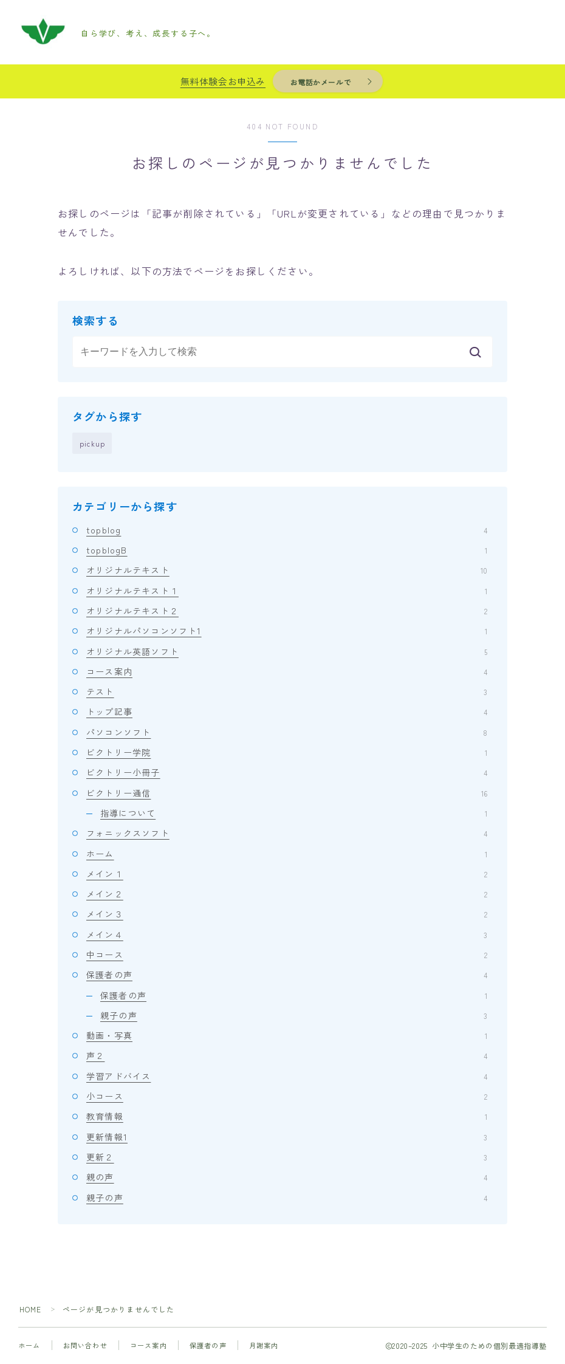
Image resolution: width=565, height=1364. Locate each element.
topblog (286, 530)
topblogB (286, 550)
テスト (286, 692)
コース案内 (286, 672)
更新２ (286, 1157)
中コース (286, 955)
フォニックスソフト (286, 834)
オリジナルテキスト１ (286, 591)
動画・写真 (286, 1036)
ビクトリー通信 (286, 793)
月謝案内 (264, 1346)
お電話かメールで (320, 82)
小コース (286, 1097)
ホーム (286, 854)
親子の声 (293, 1016)
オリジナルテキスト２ (286, 611)
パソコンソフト (286, 733)
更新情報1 (286, 1137)
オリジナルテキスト (286, 570)
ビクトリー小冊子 (286, 773)
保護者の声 (286, 975)
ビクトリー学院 (286, 753)
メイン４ (286, 935)
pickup (92, 443)
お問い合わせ (85, 1346)
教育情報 (286, 1117)
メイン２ (286, 894)
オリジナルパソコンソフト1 (286, 631)
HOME (30, 1309)
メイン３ (286, 914)
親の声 (286, 1177)
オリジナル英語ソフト (286, 652)
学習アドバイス (286, 1077)
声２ (286, 1056)
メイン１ (286, 874)
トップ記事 (286, 712)
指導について (293, 813)
